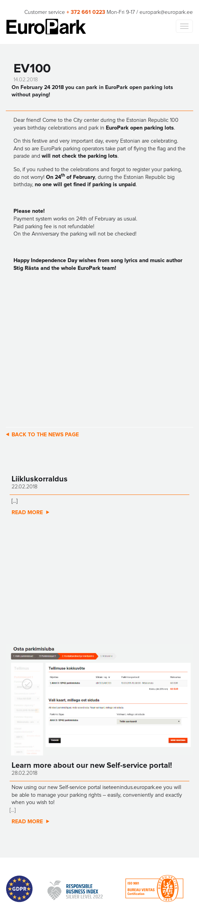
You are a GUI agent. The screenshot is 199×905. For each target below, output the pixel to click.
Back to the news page (45, 434)
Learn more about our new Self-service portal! (92, 765)
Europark (46, 27)
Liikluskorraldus (40, 479)
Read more (27, 512)
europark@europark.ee (166, 12)
